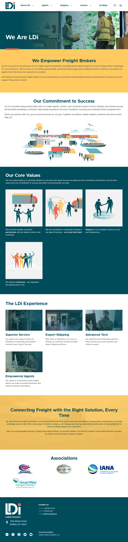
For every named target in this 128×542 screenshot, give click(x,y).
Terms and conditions (45, 532)
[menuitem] (27, 5)
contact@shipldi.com (50, 514)
